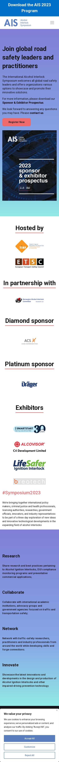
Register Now (17, 122)
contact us (36, 113)
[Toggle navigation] (52, 22)
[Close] (57, 710)
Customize (29, 747)
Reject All (29, 755)
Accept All (30, 738)
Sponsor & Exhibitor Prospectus (22, 102)
